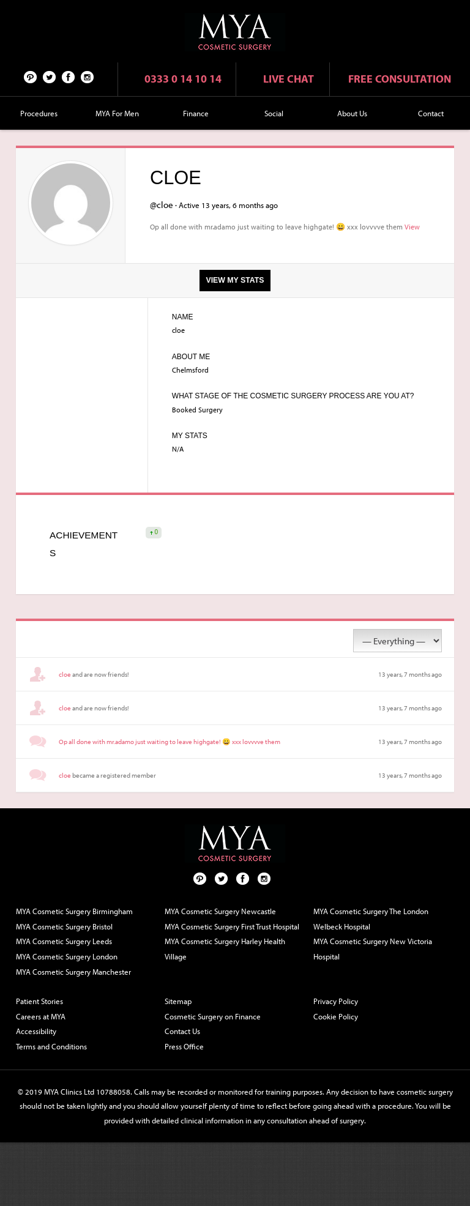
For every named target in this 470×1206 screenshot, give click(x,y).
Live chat (288, 79)
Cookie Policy (335, 1016)
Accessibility (36, 1031)
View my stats (235, 280)
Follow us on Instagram (87, 76)
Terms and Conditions (51, 1046)
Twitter (49, 76)
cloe (65, 674)
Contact (431, 113)
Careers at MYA (40, 1016)
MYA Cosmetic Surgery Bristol (64, 926)
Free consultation (399, 79)
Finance (196, 113)
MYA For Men (117, 113)
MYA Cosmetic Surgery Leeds (64, 941)
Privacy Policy (335, 1001)
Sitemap (178, 1001)
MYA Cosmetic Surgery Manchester (73, 972)
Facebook (68, 76)
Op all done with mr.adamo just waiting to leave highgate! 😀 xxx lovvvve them (169, 741)
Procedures (39, 113)
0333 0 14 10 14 (183, 79)
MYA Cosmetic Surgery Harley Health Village (225, 948)
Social (273, 113)
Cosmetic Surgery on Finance (213, 1016)
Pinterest (30, 76)
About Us (352, 113)
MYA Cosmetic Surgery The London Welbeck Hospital (370, 918)
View (412, 226)
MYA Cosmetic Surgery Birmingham (74, 911)
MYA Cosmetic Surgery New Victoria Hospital (372, 948)
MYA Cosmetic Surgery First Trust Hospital (232, 926)
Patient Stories (39, 1001)
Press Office (184, 1046)
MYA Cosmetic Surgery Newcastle (220, 911)
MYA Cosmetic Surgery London (67, 956)
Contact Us (182, 1031)
